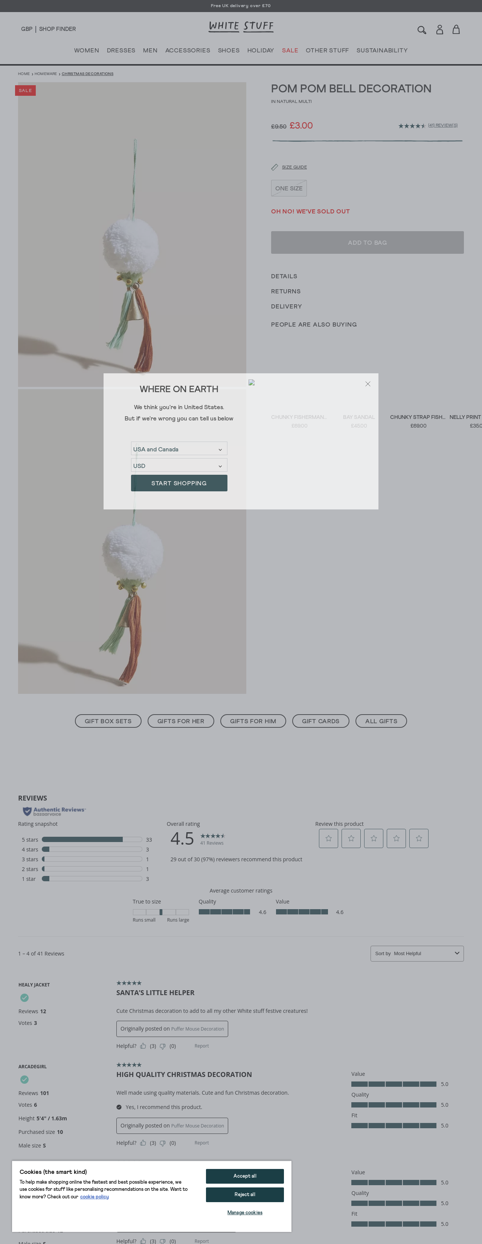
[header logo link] (241, 26)
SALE (290, 52)
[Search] (422, 29)
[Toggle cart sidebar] (456, 29)
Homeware (46, 74)
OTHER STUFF (327, 52)
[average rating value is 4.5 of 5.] (413, 126)
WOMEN (87, 52)
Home (24, 74)
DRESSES (121, 52)
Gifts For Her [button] (180, 721)
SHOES (229, 52)
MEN (150, 52)
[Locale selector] (26, 29)
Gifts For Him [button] (253, 721)
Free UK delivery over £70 (241, 6)
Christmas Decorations (87, 74)
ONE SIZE (289, 168)
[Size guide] (284, 147)
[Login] (439, 28)
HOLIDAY (261, 52)
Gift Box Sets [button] (108, 721)
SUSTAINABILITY (382, 52)
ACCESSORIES (188, 52)
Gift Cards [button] (321, 721)
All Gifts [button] (381, 721)
